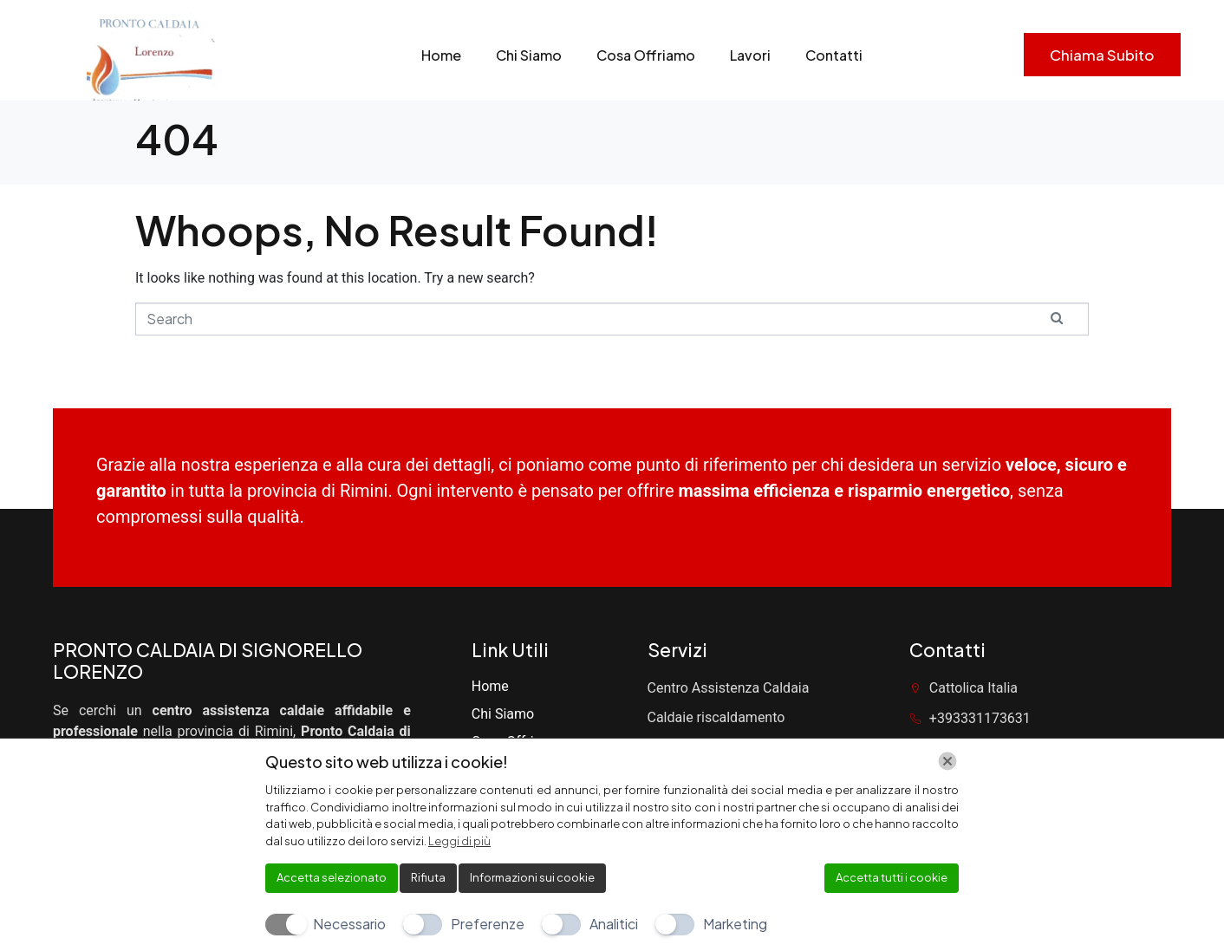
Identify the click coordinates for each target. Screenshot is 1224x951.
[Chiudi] (947, 761)
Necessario (349, 924)
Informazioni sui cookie (532, 877)
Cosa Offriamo (645, 55)
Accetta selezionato (332, 877)
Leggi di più (459, 841)
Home (441, 55)
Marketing (735, 924)
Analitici (613, 924)
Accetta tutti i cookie (891, 877)
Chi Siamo (529, 55)
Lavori (750, 55)
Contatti (834, 55)
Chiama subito (1102, 54)
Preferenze (487, 924)
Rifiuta (428, 877)
